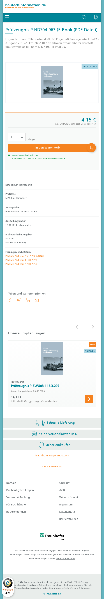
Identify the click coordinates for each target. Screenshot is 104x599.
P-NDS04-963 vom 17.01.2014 (21, 264)
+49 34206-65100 (52, 466)
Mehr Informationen (65, 558)
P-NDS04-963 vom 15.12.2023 (25, 256)
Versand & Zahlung (18, 497)
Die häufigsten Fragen (20, 490)
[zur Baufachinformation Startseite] (52, 6)
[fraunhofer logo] (52, 537)
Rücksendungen (16, 511)
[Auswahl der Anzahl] (17, 137)
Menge (31, 139)
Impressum (66, 504)
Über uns (64, 483)
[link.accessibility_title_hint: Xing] (19, 300)
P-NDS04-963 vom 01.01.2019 (21, 260)
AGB (62, 490)
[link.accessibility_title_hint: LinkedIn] (28, 300)
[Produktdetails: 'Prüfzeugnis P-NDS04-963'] (52, 82)
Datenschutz (67, 511)
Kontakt (11, 483)
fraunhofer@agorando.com (52, 455)
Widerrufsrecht (68, 497)
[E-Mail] (37, 300)
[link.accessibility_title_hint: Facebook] (10, 300)
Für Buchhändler (16, 504)
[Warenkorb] (95, 8)
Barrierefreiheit (68, 519)
